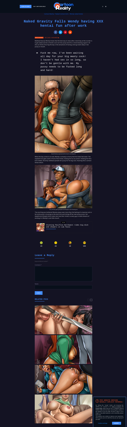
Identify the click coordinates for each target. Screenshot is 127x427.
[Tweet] (60, 32)
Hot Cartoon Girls (39, 6)
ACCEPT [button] (116, 423)
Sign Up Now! (25, 6)
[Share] (55, 32)
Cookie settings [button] (102, 423)
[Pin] (65, 32)
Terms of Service (116, 406)
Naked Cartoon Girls (61, 14)
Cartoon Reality (49, 14)
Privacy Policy (99, 408)
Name (36, 284)
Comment (38, 265)
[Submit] (70, 32)
